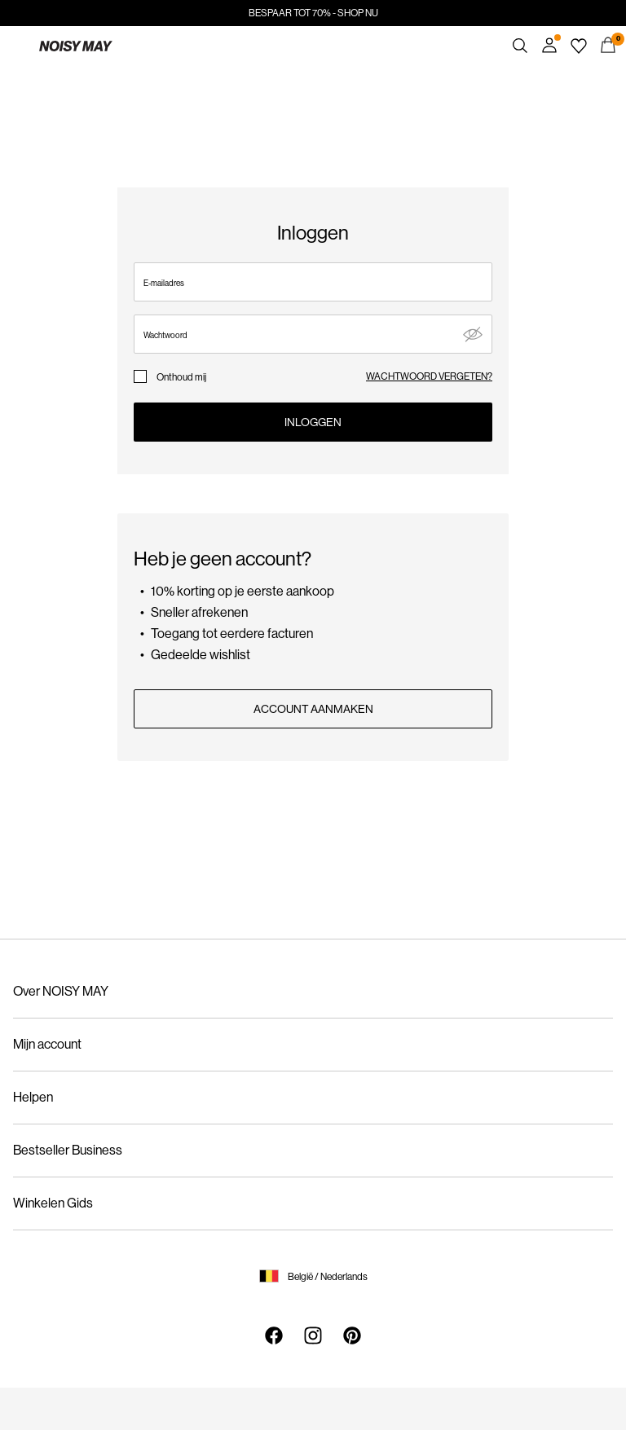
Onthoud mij (181, 377)
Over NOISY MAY (60, 991)
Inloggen (313, 422)
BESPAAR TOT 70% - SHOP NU (313, 13)
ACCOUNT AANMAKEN (313, 708)
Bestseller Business (67, 1150)
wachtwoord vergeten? (429, 376)
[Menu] (18, 45)
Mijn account (47, 1044)
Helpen (33, 1097)
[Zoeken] (520, 45)
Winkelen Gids (53, 1203)
